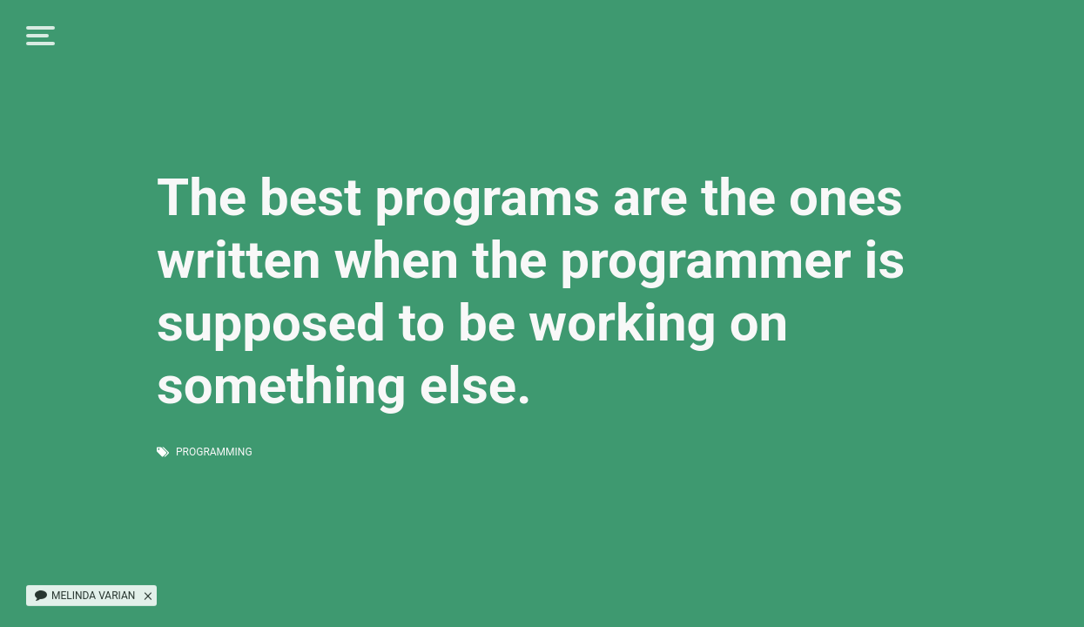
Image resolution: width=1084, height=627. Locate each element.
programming (214, 452)
